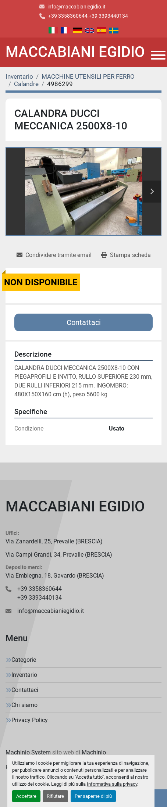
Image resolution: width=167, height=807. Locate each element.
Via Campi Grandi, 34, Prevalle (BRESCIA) (59, 554)
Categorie (23, 659)
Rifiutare (55, 796)
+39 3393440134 (108, 16)
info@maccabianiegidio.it (76, 7)
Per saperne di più (93, 796)
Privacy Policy (29, 720)
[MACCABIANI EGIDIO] (83, 506)
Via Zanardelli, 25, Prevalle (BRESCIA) (54, 541)
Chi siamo (24, 704)
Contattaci (84, 322)
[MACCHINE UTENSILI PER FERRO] (88, 76)
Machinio (94, 752)
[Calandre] (26, 84)
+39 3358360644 (68, 16)
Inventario (24, 674)
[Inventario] (19, 76)
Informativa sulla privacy (112, 784)
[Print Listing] (126, 255)
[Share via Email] (54, 255)
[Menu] (158, 55)
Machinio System (28, 752)
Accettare (26, 796)
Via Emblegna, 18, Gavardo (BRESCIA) (55, 575)
